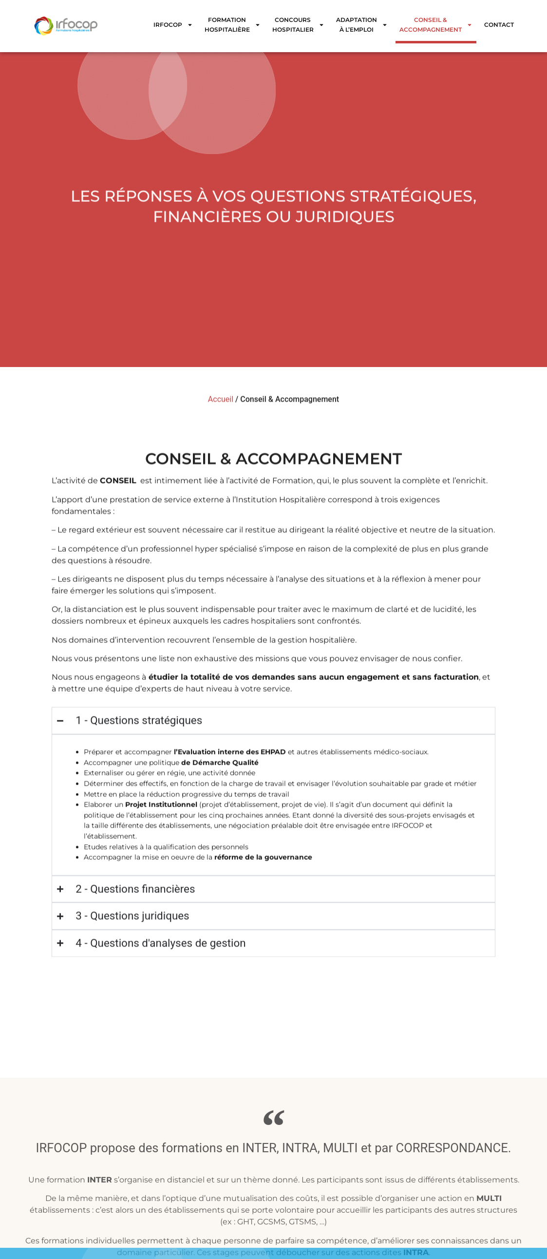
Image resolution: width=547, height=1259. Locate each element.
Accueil (220, 404)
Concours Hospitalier (298, 24)
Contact (499, 24)
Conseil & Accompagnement (435, 24)
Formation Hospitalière (233, 24)
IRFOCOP (173, 25)
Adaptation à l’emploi (362, 24)
